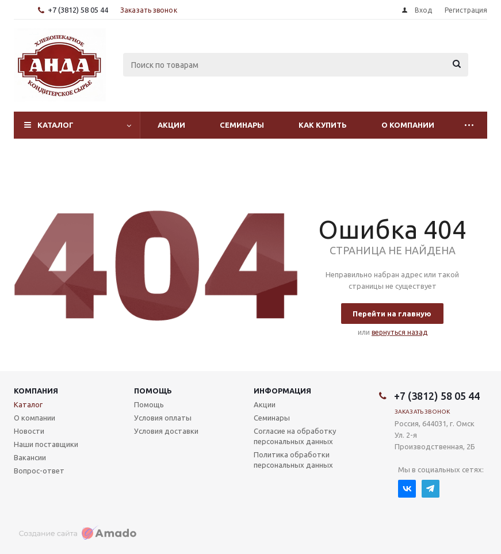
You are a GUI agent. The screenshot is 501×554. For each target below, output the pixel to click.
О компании (407, 125)
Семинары (242, 125)
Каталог (55, 125)
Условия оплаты (163, 418)
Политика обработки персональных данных (293, 459)
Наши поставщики (46, 444)
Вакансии (30, 457)
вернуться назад (399, 332)
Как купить (323, 125)
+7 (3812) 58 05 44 (78, 10)
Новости (29, 431)
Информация (282, 391)
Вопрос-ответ (39, 471)
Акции (171, 125)
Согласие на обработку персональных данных (295, 436)
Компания (36, 391)
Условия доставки (166, 431)
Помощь (153, 391)
